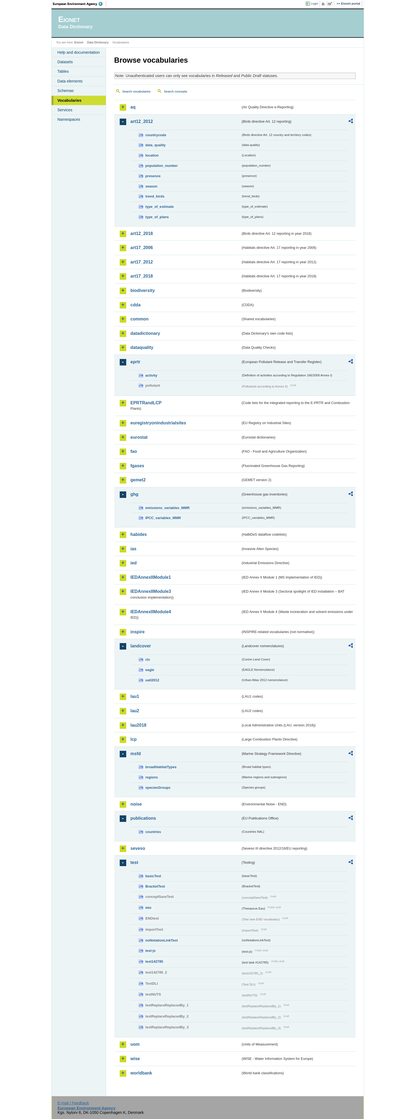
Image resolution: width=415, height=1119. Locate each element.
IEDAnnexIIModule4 (151, 611)
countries (153, 832)
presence (153, 176)
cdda (136, 305)
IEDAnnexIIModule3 (151, 591)
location (152, 155)
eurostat (139, 437)
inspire (138, 632)
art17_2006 (142, 247)
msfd (136, 753)
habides (139, 534)
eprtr (135, 362)
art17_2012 (142, 262)
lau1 (135, 696)
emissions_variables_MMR (167, 508)
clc (147, 659)
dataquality (142, 347)
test (134, 862)
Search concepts (175, 91)
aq (133, 107)
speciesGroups (157, 788)
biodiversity (143, 290)
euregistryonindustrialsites (158, 423)
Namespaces (69, 119)
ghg (134, 494)
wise (135, 1058)
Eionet (78, 42)
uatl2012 (152, 680)
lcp (134, 739)
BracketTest (155, 886)
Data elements (70, 81)
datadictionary (145, 333)
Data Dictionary (98, 42)
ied (134, 563)
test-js (150, 951)
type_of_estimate (159, 207)
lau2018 (139, 725)
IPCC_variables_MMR (163, 518)
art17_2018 (142, 276)
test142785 (154, 961)
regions (151, 777)
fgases (137, 465)
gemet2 (138, 480)
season (151, 186)
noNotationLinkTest (161, 940)
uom (135, 1044)
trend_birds (154, 196)
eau (148, 907)
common (140, 319)
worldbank (141, 1073)
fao (134, 451)
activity (151, 375)
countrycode (155, 135)
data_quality (155, 145)
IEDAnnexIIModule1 (151, 577)
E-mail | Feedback (73, 1103)
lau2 (135, 710)
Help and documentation (79, 52)
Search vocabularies (136, 91)
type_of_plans (157, 217)
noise (136, 804)
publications (143, 818)
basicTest (153, 876)
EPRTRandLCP (146, 402)
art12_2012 (142, 121)
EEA (79, 4)
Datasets (65, 62)
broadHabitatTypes (161, 767)
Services (65, 110)
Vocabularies (70, 100)
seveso (138, 848)
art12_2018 (142, 233)
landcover (141, 646)
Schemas (66, 90)
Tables (63, 71)
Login (314, 3)
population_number (161, 166)
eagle (149, 670)
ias (134, 548)
